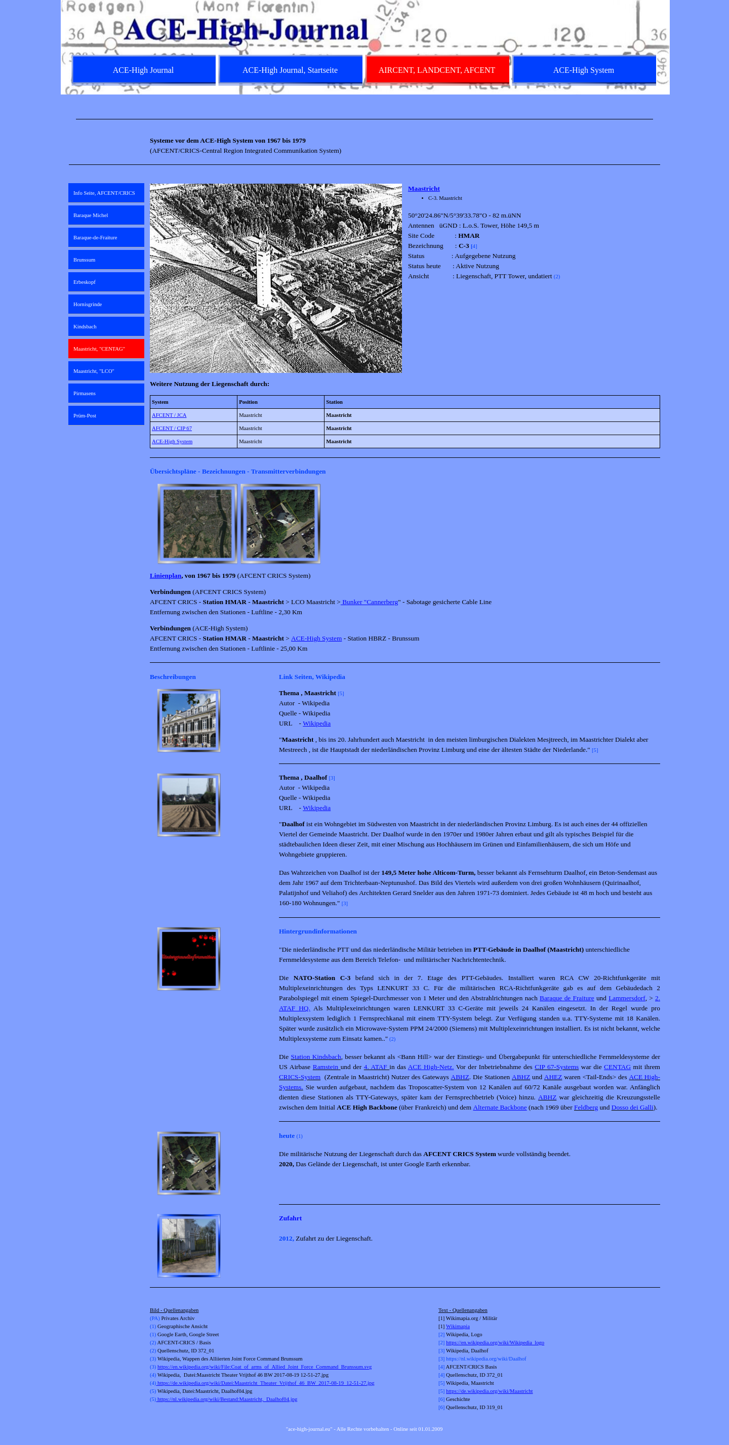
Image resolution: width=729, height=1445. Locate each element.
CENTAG (617, 1067)
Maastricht (424, 188)
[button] (197, 524)
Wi (449, 1326)
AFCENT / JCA (169, 415)
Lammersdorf (627, 998)
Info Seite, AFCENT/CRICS (104, 193)
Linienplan (165, 575)
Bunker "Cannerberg (369, 602)
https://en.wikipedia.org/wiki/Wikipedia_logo (495, 1342)
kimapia (461, 1326)
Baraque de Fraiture (567, 998)
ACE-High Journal (143, 70)
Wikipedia (317, 723)
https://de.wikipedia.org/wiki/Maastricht (489, 1391)
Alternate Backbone (499, 1107)
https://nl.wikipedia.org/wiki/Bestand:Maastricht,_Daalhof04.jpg (226, 1399)
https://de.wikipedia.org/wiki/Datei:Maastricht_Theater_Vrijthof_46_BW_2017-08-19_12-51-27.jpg (265, 1383)
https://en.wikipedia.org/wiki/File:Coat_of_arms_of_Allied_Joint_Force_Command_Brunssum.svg (264, 1367)
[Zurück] (154, 524)
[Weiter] (656, 524)
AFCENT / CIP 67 (172, 428)
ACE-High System (172, 441)
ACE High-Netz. (431, 1067)
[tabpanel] (405, 146)
